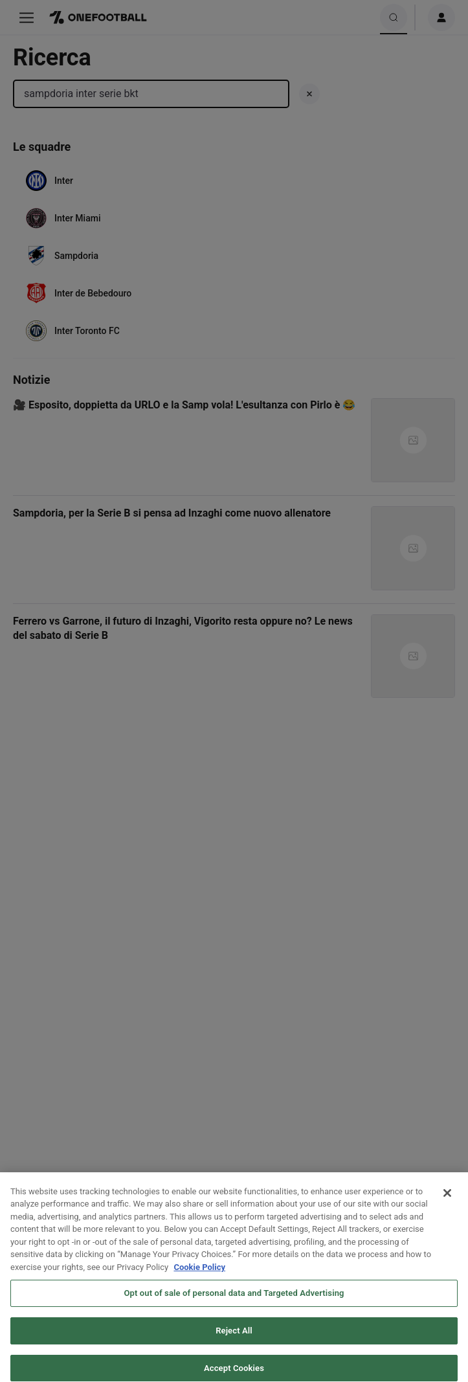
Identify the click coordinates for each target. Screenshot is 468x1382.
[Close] (447, 1201)
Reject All (234, 1339)
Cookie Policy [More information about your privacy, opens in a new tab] (199, 1275)
